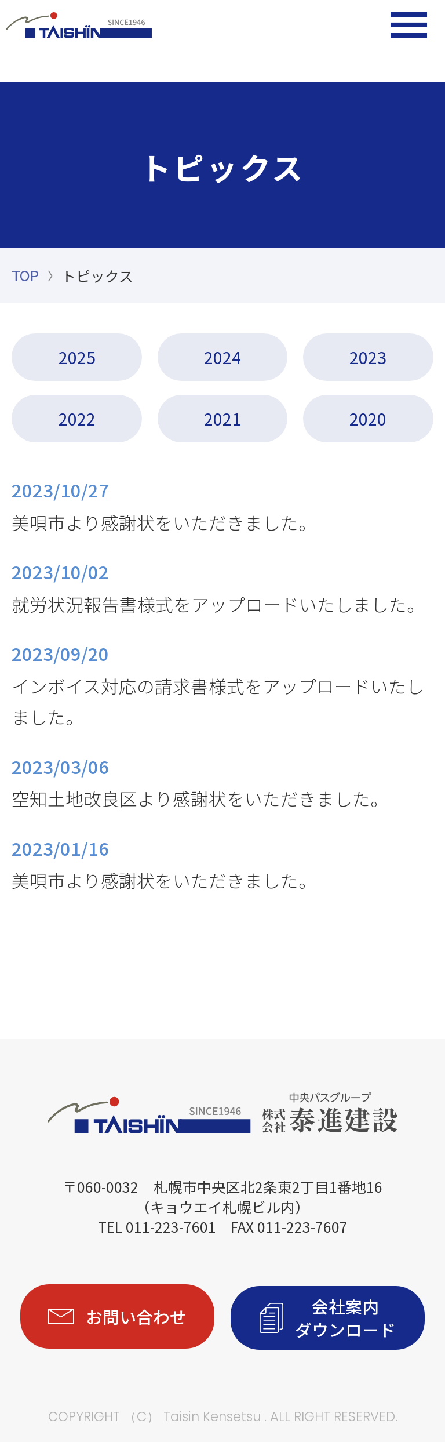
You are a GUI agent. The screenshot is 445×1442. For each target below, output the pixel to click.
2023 (367, 356)
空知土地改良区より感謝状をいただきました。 (222, 780)
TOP (25, 274)
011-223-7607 (302, 1225)
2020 (367, 418)
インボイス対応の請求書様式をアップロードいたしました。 (222, 683)
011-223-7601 (171, 1225)
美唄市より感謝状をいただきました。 (222, 504)
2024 (222, 356)
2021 (222, 418)
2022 (77, 418)
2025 (77, 356)
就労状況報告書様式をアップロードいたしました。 (222, 585)
